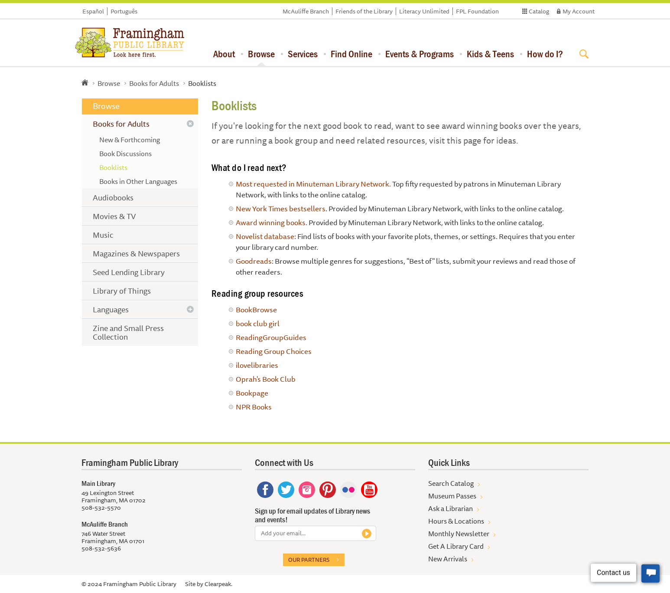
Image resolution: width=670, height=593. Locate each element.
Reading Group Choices (274, 351)
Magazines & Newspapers (136, 253)
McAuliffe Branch (306, 11)
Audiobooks (113, 197)
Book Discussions (125, 153)
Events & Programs (419, 54)
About (224, 54)
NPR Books (254, 407)
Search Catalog (451, 483)
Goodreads (254, 261)
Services (303, 54)
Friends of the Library (364, 11)
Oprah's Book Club (266, 379)
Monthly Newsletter (458, 533)
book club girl (258, 323)
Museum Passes (452, 496)
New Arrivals (447, 559)
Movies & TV (114, 216)
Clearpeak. (218, 584)
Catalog (539, 11)
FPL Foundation (477, 11)
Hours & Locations (456, 521)
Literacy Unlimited (424, 11)
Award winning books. (271, 222)
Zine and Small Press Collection (128, 332)
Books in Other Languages (138, 181)
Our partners (308, 559)
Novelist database (265, 236)
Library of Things (122, 291)
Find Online (351, 54)
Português (124, 11)
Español (93, 11)
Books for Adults (154, 83)
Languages (111, 309)
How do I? (545, 54)
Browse (261, 54)
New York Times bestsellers (280, 208)
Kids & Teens (490, 54)
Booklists (113, 167)
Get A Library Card (456, 546)
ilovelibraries (257, 365)
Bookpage (252, 393)
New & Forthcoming (129, 139)
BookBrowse (256, 309)
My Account (579, 11)
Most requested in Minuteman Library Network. (313, 184)
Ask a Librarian (450, 508)
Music (103, 235)
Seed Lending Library (129, 272)
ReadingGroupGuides (271, 337)
